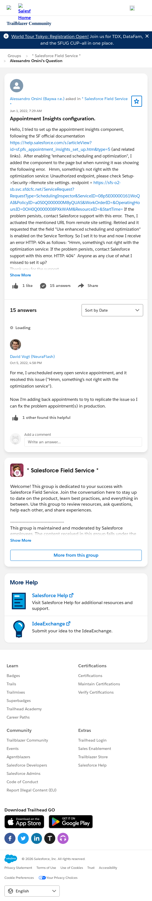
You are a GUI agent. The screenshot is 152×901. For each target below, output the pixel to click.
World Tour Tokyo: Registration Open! (50, 36)
